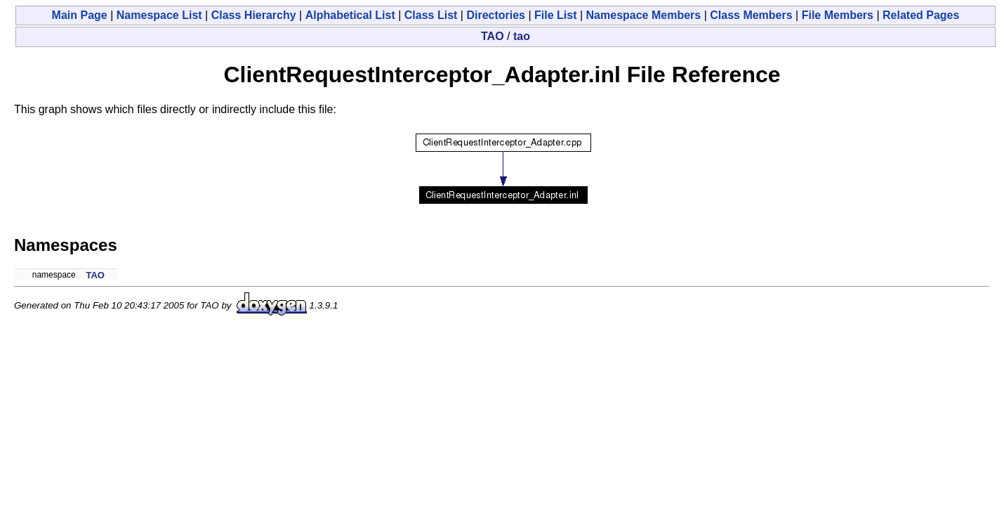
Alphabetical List (350, 15)
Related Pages (921, 15)
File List (555, 15)
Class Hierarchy (253, 15)
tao (521, 36)
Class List (431, 15)
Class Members (751, 15)
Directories (495, 15)
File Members (837, 15)
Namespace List (159, 15)
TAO (492, 36)
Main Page (79, 15)
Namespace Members (643, 15)
